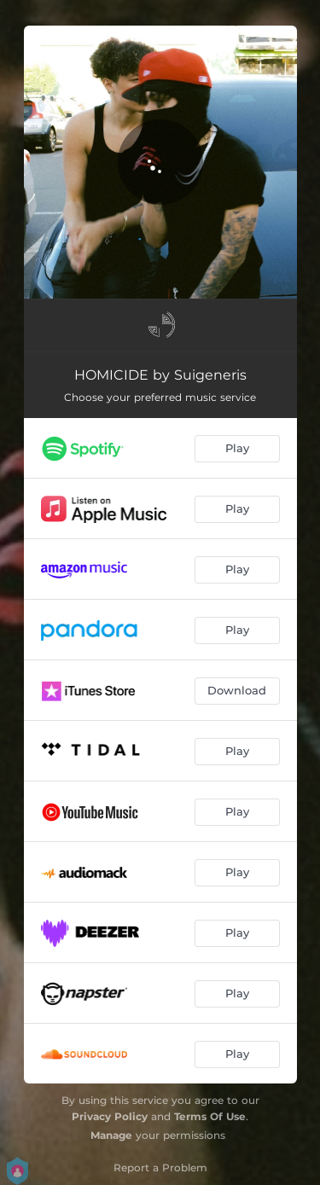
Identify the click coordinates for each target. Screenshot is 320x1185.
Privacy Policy (110, 1116)
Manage (111, 1135)
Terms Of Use (210, 1116)
